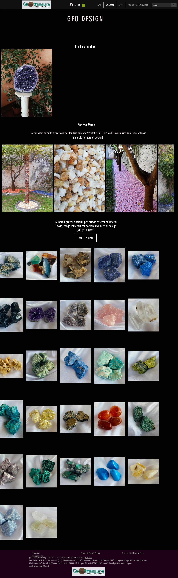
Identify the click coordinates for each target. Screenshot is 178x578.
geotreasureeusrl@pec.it (39, 566)
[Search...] (159, 5)
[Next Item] (170, 178)
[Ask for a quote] (86, 238)
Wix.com (88, 557)
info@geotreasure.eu (117, 563)
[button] (83, 5)
